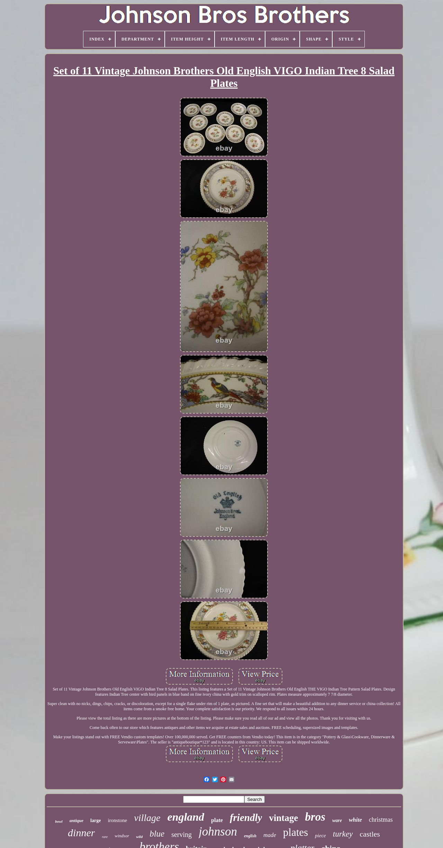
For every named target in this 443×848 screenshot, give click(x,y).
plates (295, 832)
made (269, 835)
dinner (81, 832)
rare (105, 837)
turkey (343, 834)
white (355, 820)
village (147, 817)
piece (320, 835)
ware (337, 820)
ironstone (117, 820)
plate (217, 820)
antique (76, 820)
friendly (246, 817)
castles (370, 834)
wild (139, 837)
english (250, 835)
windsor (122, 835)
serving (181, 834)
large (95, 820)
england (185, 817)
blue (157, 833)
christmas (381, 819)
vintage (283, 818)
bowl (58, 821)
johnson (218, 831)
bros (315, 817)
